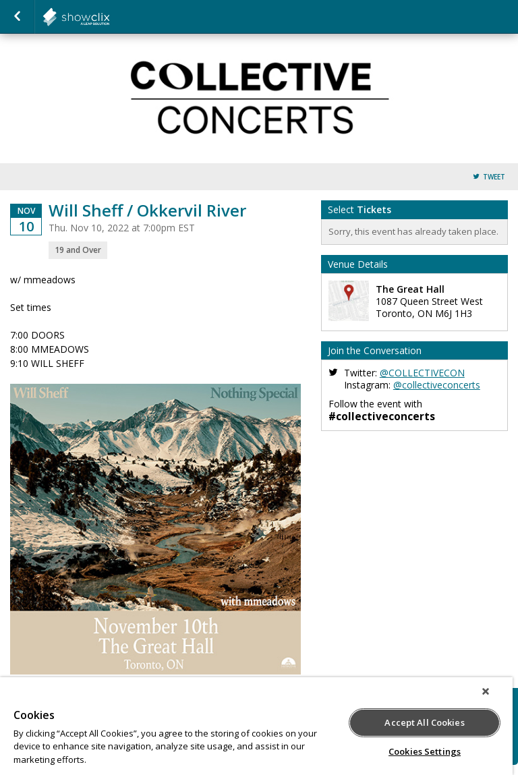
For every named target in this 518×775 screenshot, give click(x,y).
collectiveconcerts (109, 17)
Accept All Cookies (424, 722)
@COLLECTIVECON (422, 372)
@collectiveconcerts (436, 384)
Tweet (494, 177)
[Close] (486, 691)
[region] (256, 726)
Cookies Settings (424, 751)
